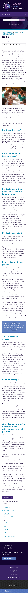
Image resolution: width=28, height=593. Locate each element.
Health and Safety (9, 510)
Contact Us (7, 545)
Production (17, 32)
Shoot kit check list (9, 536)
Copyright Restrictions (11, 548)
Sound (6, 529)
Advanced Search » (14, 24)
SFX (5, 533)
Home (3, 32)
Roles (5, 504)
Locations (6, 514)
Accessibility (14, 574)
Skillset (8, 57)
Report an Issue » (9, 558)
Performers (7, 507)
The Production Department (12, 32)
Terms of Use (14, 567)
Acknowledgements (14, 577)
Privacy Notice (14, 571)
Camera (6, 526)
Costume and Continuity (11, 517)
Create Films (9, 32)
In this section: (6, 42)
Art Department (8, 523)
